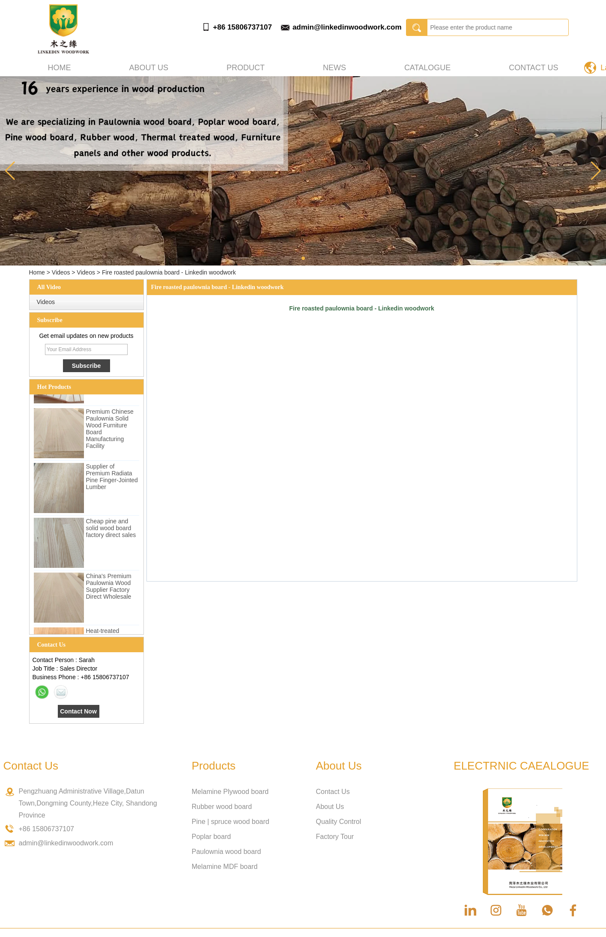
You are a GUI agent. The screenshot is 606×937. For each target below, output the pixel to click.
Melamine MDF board (225, 866)
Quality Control (338, 821)
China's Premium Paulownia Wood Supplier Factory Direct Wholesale (108, 589)
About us (148, 67)
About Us (330, 806)
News (334, 67)
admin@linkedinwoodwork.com (347, 27)
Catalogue (427, 67)
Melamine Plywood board (230, 791)
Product (246, 67)
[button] (303, 258)
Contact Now (78, 711)
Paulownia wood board (226, 851)
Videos (61, 272)
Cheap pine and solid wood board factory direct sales (111, 531)
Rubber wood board (222, 806)
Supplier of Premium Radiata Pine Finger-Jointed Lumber (112, 479)
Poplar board (211, 836)
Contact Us (533, 67)
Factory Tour (335, 836)
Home (59, 67)
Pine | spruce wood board (230, 821)
